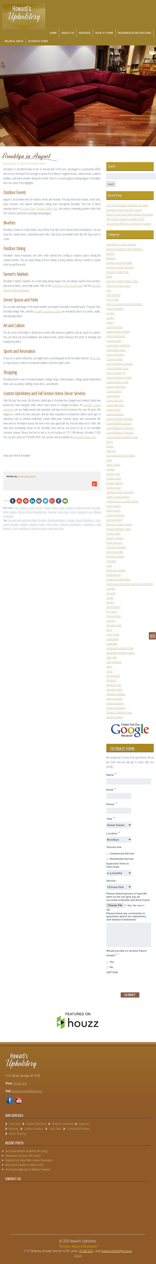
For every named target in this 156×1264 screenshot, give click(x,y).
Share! (6, 500)
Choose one (113, 847)
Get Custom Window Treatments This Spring (127, 205)
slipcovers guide (114, 625)
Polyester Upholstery (116, 547)
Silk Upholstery (113, 607)
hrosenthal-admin (26, 476)
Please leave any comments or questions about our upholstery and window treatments (126, 916)
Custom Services (35, 508)
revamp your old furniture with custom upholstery (129, 584)
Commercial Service (122, 853)
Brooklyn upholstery (57, 520)
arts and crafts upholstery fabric (22, 520)
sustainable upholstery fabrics (120, 653)
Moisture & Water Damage (119, 524)
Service (111, 880)
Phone (111, 804)
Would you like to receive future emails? (126, 953)
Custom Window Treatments (119, 428)
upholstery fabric (114, 689)
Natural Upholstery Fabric (118, 529)
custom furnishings (115, 354)
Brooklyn (42, 520)
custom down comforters (118, 345)
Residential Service (122, 858)
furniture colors (113, 478)
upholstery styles (56, 528)
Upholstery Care (84, 512)
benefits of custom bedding (119, 263)
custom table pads (115, 405)
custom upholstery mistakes (119, 419)
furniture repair (113, 487)
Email (111, 789)
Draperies (84, 1123)
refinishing (111, 561)
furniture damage (114, 483)
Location (113, 833)
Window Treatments (116, 708)
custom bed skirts (114, 327)
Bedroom (110, 258)
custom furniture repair (117, 382)
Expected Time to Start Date (117, 865)
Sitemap (78, 1255)
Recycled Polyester (115, 556)
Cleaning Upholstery (84, 520)
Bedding (110, 253)
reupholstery (89, 524)
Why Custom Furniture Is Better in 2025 (125, 219)
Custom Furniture (11, 524)
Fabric (62, 508)
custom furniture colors (117, 368)
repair (109, 565)
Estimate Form (38, 41)
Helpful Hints (14, 41)
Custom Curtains (114, 341)
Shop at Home (104, 33)
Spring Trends (112, 634)
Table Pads (63, 512)
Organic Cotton (113, 533)
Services (84, 33)
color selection (113, 295)
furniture (24, 524)
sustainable (111, 643)
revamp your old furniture (118, 579)
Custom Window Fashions (119, 423)
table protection (113, 662)
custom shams (113, 396)
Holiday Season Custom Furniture (122, 501)
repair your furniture (116, 570)
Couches (110, 313)
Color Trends (20, 508)
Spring (109, 630)
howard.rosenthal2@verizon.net (26, 1091)
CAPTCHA (112, 972)
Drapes (54, 508)
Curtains (110, 318)
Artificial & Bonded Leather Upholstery (124, 249)
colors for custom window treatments (124, 304)
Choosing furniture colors (118, 286)
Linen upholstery (114, 520)
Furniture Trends (37, 524)
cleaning (70, 520)
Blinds (109, 276)
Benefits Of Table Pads (117, 272)
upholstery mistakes (115, 694)
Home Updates (10, 512)
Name (111, 774)
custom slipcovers (114, 400)
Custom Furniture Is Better (119, 377)
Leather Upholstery (115, 515)
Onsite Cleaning (17, 1133)
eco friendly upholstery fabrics (120, 455)
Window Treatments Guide (119, 712)
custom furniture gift (116, 373)
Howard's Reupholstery (71, 524)
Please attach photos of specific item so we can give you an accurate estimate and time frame (128, 897)
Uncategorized (113, 676)
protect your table (114, 552)
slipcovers (111, 621)
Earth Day (111, 451)
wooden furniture (114, 717)
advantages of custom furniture (121, 244)
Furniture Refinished (78, 1128)
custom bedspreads (115, 336)
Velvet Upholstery (114, 699)
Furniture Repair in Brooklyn (87, 508)
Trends (73, 512)
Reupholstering (39, 512)
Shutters (110, 602)
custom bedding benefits (118, 331)
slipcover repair (113, 616)
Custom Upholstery (36, 1123)
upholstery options (38, 528)
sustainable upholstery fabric (120, 648)
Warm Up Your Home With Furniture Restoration (129, 214)
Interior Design (24, 512)
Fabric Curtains (113, 465)
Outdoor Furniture (115, 538)
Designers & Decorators (134, 33)
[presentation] (129, 981)
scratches (110, 588)
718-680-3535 (20, 1083)
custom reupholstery (116, 387)
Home (53, 33)
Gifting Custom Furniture (117, 497)
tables (109, 666)
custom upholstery (115, 414)
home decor (52, 524)
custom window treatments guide (122, 437)
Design (47, 508)
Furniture (70, 508)
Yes (112, 962)
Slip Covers (111, 611)
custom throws (113, 409)
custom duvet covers (116, 350)
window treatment (115, 703)
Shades (109, 598)
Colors (97, 520)
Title (110, 818)
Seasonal (52, 512)
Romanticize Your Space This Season (124, 210)
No (111, 967)
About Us (67, 33)
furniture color (113, 474)
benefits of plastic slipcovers (119, 267)
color (108, 290)
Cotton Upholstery (115, 309)
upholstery (24, 528)
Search (111, 184)
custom (109, 322)
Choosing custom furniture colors (122, 281)
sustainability (112, 639)
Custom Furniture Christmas (119, 364)
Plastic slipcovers (114, 543)
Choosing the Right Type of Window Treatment (128, 223)
